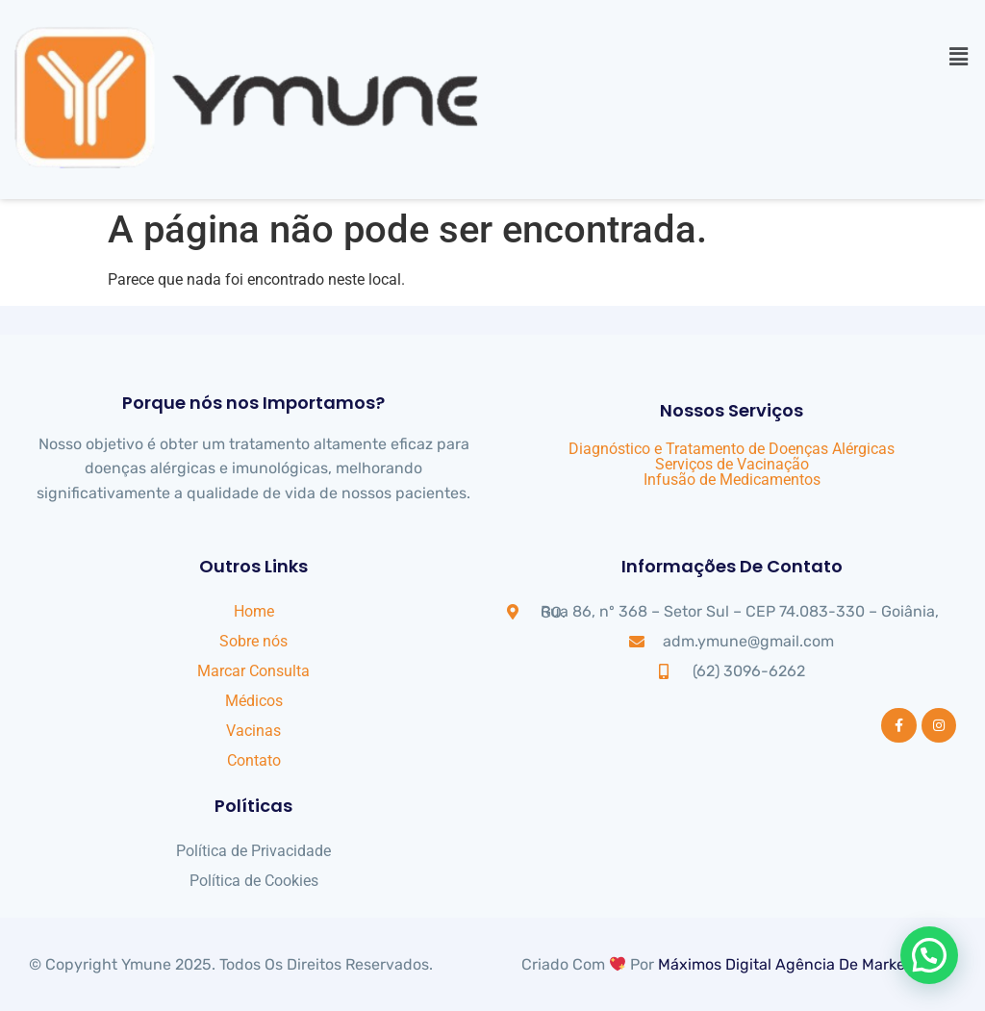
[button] (959, 56)
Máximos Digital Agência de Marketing (796, 964)
